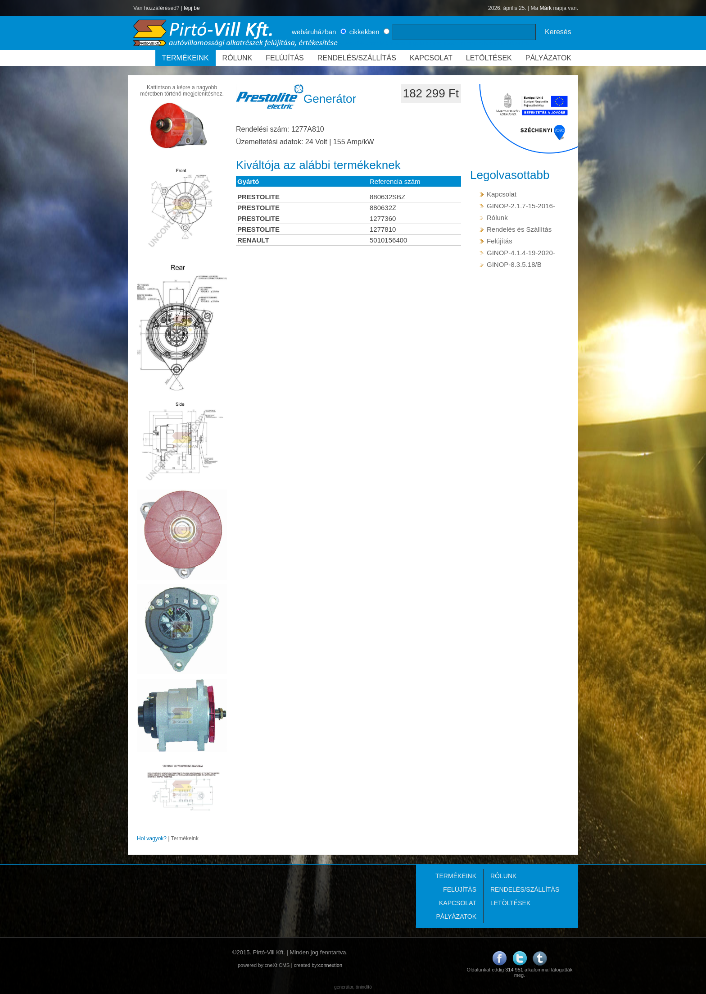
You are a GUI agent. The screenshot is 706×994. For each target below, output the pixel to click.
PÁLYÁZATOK (548, 58)
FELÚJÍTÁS (284, 58)
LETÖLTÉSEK (489, 58)
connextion (330, 965)
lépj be (191, 8)
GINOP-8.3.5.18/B (514, 264)
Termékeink (185, 838)
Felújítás (499, 241)
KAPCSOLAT (431, 58)
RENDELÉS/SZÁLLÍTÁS (356, 58)
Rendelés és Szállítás (519, 229)
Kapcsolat (501, 194)
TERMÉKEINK (185, 58)
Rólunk (497, 217)
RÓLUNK (237, 58)
